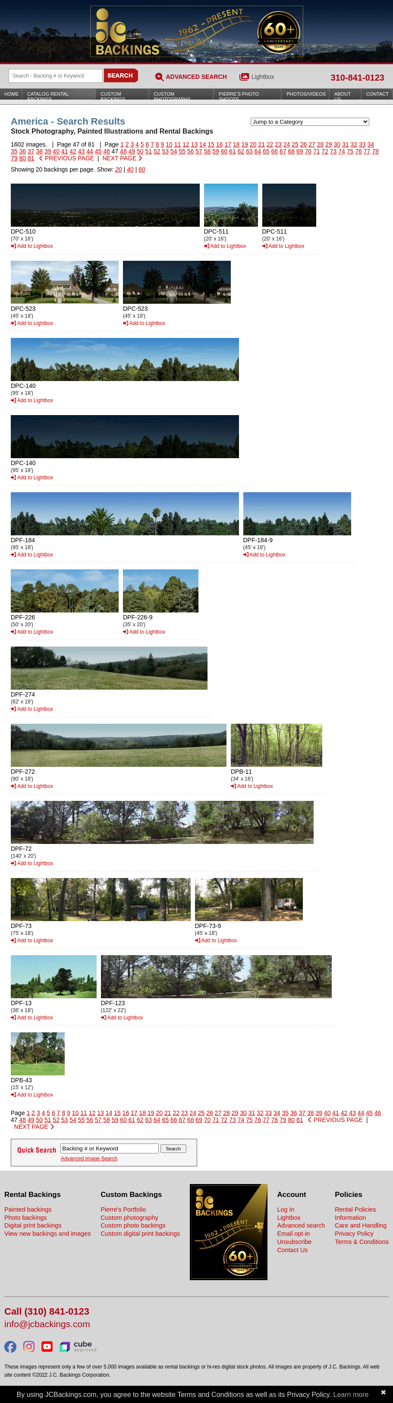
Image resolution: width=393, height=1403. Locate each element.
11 (177, 144)
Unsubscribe (294, 1241)
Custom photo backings (133, 1225)
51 (148, 151)
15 (211, 144)
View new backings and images (47, 1233)
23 (278, 144)
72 (324, 151)
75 (350, 151)
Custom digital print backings (140, 1233)
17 (227, 144)
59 (215, 151)
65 (266, 151)
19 (244, 144)
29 (328, 144)
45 (98, 151)
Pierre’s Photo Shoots (239, 96)
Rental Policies (355, 1209)
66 (274, 151)
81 (31, 158)
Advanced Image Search (89, 1159)
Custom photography (129, 1217)
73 (333, 151)
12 (185, 144)
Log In (285, 1209)
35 (14, 151)
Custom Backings (113, 96)
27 (311, 144)
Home (11, 94)
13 (194, 144)
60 (224, 151)
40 (56, 151)
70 (308, 151)
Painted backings (28, 1209)
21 (261, 144)
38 (39, 151)
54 (173, 151)
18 (236, 144)
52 (157, 151)
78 (375, 151)
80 (22, 158)
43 (81, 151)
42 (72, 151)
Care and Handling (361, 1225)
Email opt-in (293, 1233)
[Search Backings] (56, 76)
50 (140, 151)
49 (132, 151)
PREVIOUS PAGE (66, 158)
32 (354, 144)
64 (258, 151)
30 (337, 144)
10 (169, 144)
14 (202, 144)
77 (367, 151)
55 (182, 151)
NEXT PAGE (122, 158)
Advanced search (301, 1225)
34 (370, 144)
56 (190, 151)
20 (253, 144)
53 (165, 151)
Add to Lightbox (32, 246)
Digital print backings (33, 1225)
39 (47, 151)
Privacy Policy (354, 1233)
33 (362, 144)
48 (123, 151)
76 (358, 151)
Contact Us (292, 1250)
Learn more (351, 1394)
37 (31, 151)
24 (286, 144)
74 (341, 151)
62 (241, 151)
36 (22, 151)
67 (283, 151)
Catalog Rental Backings (48, 96)
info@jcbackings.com (47, 1324)
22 (270, 144)
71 (316, 151)
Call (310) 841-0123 (46, 1312)
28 (320, 144)
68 (291, 151)
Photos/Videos (306, 94)
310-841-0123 (357, 77)
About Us (342, 96)
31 (345, 144)
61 (232, 151)
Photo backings (25, 1217)
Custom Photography (172, 96)
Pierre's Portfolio (123, 1209)
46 (106, 151)
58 (207, 151)
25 (295, 144)
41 (64, 151)
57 (198, 151)
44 (89, 151)
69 (299, 151)
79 (14, 158)
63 (249, 151)
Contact (377, 94)
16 (219, 144)
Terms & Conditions (362, 1241)
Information (350, 1217)
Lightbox (263, 76)
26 (303, 144)
